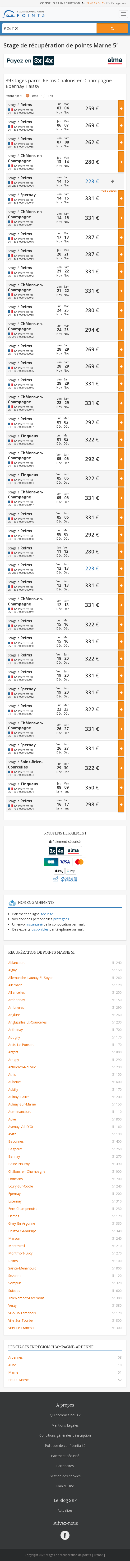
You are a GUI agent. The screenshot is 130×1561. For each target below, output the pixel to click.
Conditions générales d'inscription (65, 1435)
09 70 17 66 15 (95, 3)
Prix (50, 95)
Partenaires (65, 1466)
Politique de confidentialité (65, 1445)
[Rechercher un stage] (112, 28)
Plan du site (65, 1486)
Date (35, 95)
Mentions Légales (65, 1425)
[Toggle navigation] (123, 14)
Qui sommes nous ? (65, 1415)
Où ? (9, 28)
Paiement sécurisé (65, 1456)
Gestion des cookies (65, 1476)
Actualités (65, 1510)
